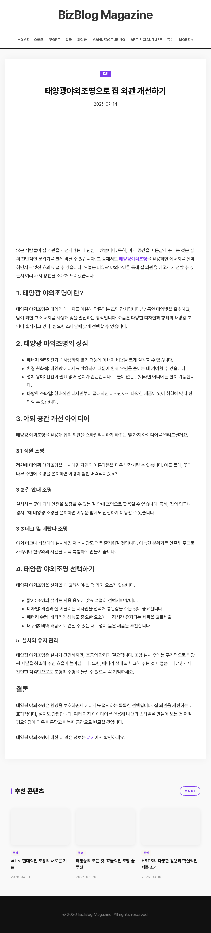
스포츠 (39, 39)
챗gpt (54, 39)
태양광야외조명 (133, 259)
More (186, 39)
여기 (91, 737)
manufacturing (108, 39)
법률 (69, 39)
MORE (190, 791)
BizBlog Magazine (105, 14)
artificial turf (146, 39)
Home (23, 39)
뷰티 (170, 39)
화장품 (82, 39)
